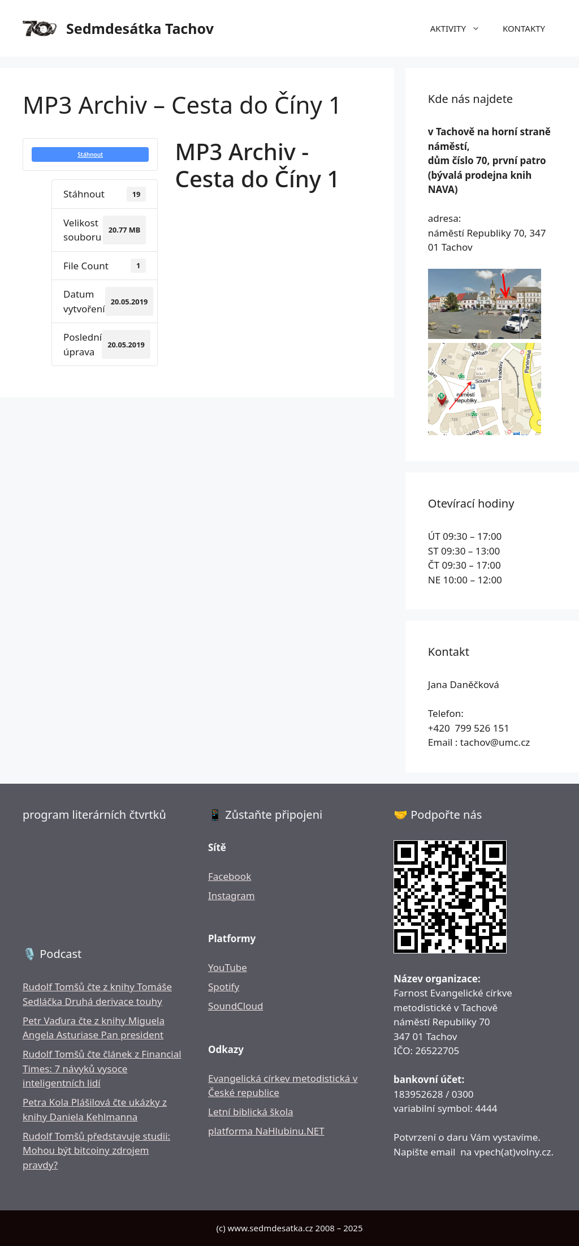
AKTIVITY (460, 28)
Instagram (231, 895)
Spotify (223, 986)
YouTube (227, 967)
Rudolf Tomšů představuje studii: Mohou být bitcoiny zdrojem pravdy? (96, 1150)
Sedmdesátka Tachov (140, 28)
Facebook (229, 876)
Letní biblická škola (250, 1111)
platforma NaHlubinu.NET (266, 1130)
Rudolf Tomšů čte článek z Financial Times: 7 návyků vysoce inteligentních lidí (102, 1068)
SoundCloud (235, 1005)
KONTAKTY (524, 28)
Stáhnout (90, 154)
